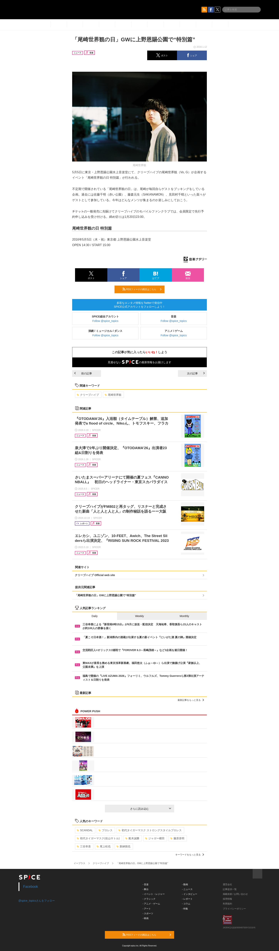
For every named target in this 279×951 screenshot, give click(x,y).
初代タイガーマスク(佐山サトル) (98, 838)
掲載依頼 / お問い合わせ (235, 894)
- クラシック (149, 899)
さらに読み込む (150, 808)
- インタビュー (189, 894)
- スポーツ (148, 913)
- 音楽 (146, 884)
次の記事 (196, 373)
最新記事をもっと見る (191, 700)
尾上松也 (104, 846)
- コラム (186, 903)
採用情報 (227, 899)
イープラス (79, 863)
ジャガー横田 (155, 838)
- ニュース (187, 889)
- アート (147, 908)
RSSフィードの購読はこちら (142, 289)
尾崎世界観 (113, 394)
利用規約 (227, 903)
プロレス (106, 830)
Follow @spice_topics (105, 320)
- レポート (187, 899)
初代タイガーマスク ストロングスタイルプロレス (150, 830)
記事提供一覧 (230, 889)
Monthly (184, 616)
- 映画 (146, 918)
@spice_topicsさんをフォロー (36, 900)
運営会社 (227, 884)
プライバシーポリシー (234, 908)
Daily (95, 616)
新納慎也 (123, 846)
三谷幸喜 (84, 846)
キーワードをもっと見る (189, 854)
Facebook (30, 887)
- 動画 (185, 884)
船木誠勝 (132, 838)
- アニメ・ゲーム (151, 903)
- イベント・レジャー (154, 894)
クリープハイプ (88, 394)
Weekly (139, 616)
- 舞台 (146, 889)
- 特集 (185, 908)
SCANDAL (85, 830)
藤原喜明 (177, 838)
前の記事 (83, 373)
